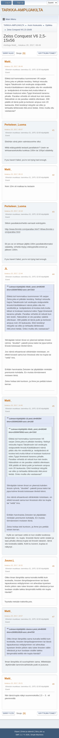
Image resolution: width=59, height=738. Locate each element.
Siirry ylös (8, 713)
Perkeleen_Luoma (15, 124)
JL (6, 268)
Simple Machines (37, 735)
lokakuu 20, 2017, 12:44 (14, 273)
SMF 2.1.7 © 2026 (22, 735)
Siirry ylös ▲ (40, 731)
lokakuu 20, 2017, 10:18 (14, 211)
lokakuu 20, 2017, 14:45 (14, 405)
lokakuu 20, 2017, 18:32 (14, 565)
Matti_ (8, 61)
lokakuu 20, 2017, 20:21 (14, 683)
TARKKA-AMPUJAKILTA (22, 10)
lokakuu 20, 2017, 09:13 (14, 174)
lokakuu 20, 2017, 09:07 (14, 129)
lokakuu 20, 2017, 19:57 (14, 616)
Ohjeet (16, 731)
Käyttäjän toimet (47, 53)
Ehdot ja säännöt (27, 731)
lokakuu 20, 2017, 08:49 (14, 66)
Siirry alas (8, 53)
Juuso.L (9, 560)
